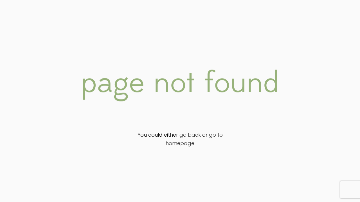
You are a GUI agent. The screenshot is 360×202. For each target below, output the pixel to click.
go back (190, 134)
